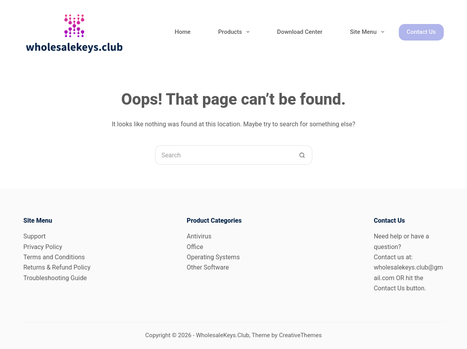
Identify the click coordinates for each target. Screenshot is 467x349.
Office (195, 247)
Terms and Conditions (54, 257)
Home (182, 31)
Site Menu (368, 32)
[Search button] (303, 155)
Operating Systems (213, 257)
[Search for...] (224, 155)
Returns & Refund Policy (56, 267)
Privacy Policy (42, 247)
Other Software (208, 267)
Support (34, 236)
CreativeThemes (300, 335)
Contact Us (421, 31)
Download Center (299, 31)
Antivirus (199, 236)
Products (235, 32)
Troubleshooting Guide (55, 278)
